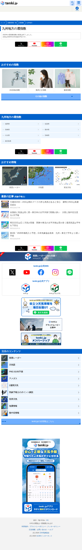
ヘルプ (50, 530)
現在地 (77, 10)
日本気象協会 (44, 533)
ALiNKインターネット (44, 536)
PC (47, 520)
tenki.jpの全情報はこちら (43, 421)
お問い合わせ (42, 530)
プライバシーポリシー (38, 526)
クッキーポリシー (53, 526)
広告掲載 (32, 530)
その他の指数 (41, 96)
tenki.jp (9, 3)
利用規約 (25, 526)
